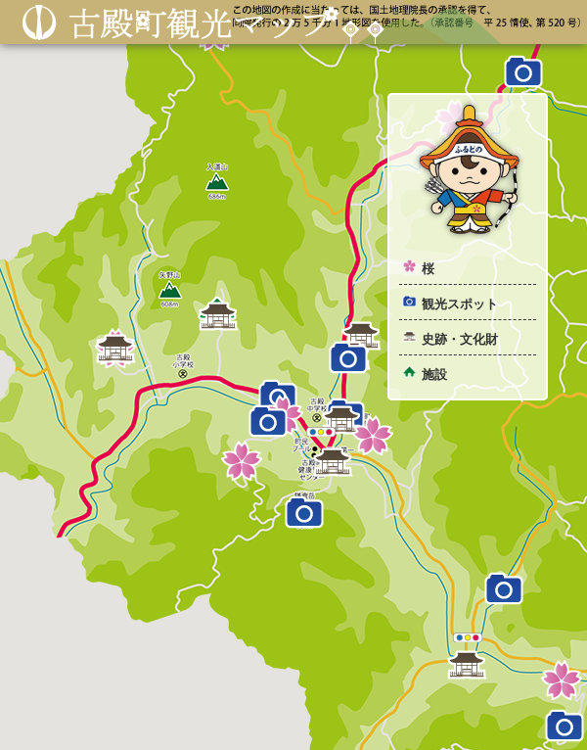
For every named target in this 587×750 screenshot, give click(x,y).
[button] (241, 461)
